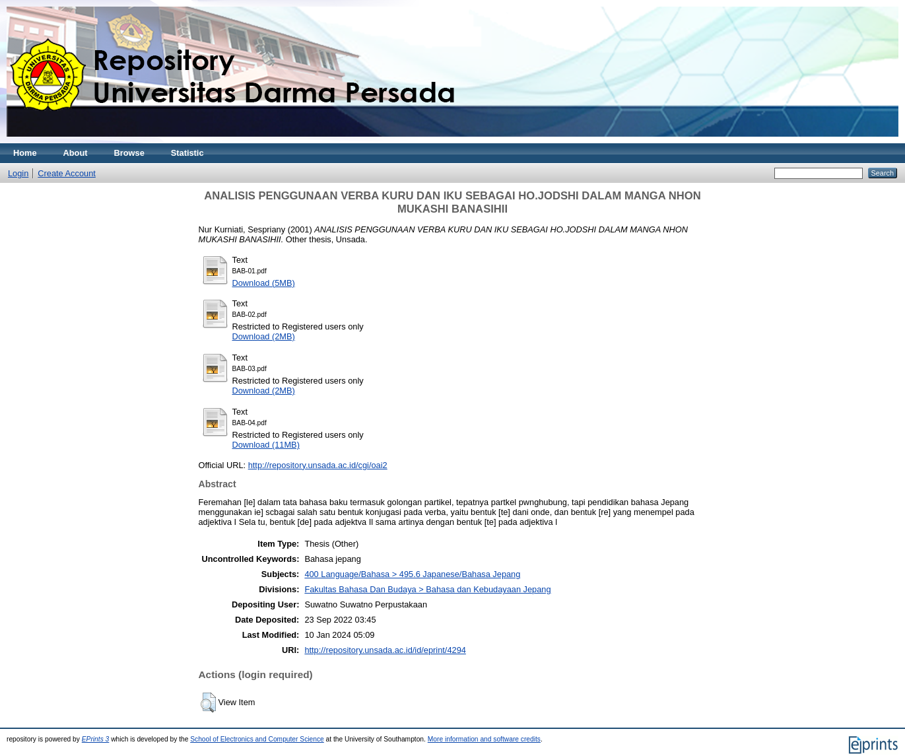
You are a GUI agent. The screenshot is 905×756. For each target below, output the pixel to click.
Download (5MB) (263, 283)
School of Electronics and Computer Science (257, 739)
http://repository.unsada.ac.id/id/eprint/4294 (384, 650)
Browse (129, 153)
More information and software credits (484, 739)
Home (25, 153)
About (75, 153)
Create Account (67, 173)
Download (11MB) (266, 445)
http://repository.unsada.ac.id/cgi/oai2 (317, 465)
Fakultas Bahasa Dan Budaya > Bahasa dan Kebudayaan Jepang (427, 589)
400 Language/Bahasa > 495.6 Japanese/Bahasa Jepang (412, 574)
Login (18, 173)
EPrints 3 (96, 739)
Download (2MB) (263, 336)
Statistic (187, 153)
